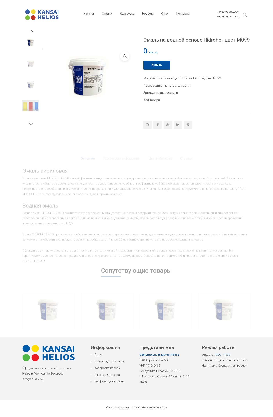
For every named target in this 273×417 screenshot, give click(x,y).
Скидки (107, 13)
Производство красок (109, 361)
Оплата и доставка (107, 375)
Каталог (88, 13)
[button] (30, 31)
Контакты (183, 13)
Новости (148, 13)
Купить (157, 65)
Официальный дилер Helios (159, 354)
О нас (165, 13)
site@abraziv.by (32, 379)
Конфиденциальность (109, 381)
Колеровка (127, 13)
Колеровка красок (107, 368)
